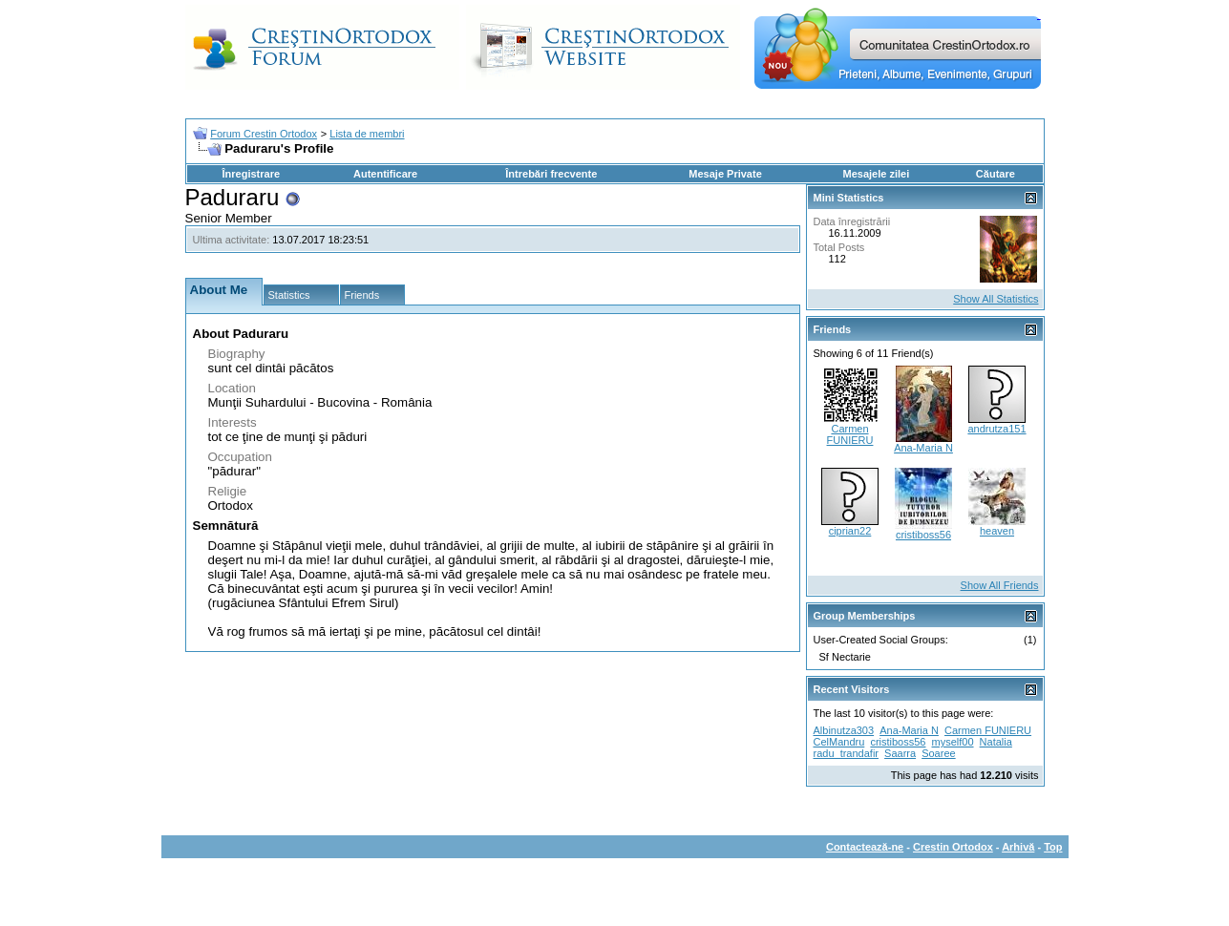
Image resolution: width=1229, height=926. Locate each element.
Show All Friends (1000, 585)
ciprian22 (850, 531)
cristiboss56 (923, 534)
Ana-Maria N (923, 447)
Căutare (995, 173)
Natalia (996, 741)
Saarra (900, 753)
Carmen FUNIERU (850, 434)
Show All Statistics (995, 299)
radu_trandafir (846, 753)
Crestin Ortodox (953, 846)
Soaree (938, 753)
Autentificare (385, 173)
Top (1053, 846)
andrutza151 (996, 428)
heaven (997, 531)
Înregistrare (251, 173)
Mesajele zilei (876, 173)
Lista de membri (366, 133)
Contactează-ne (864, 846)
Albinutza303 (844, 730)
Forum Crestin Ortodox (263, 133)
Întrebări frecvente (551, 173)
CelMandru (839, 741)
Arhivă (1018, 846)
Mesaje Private (725, 173)
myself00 (953, 741)
